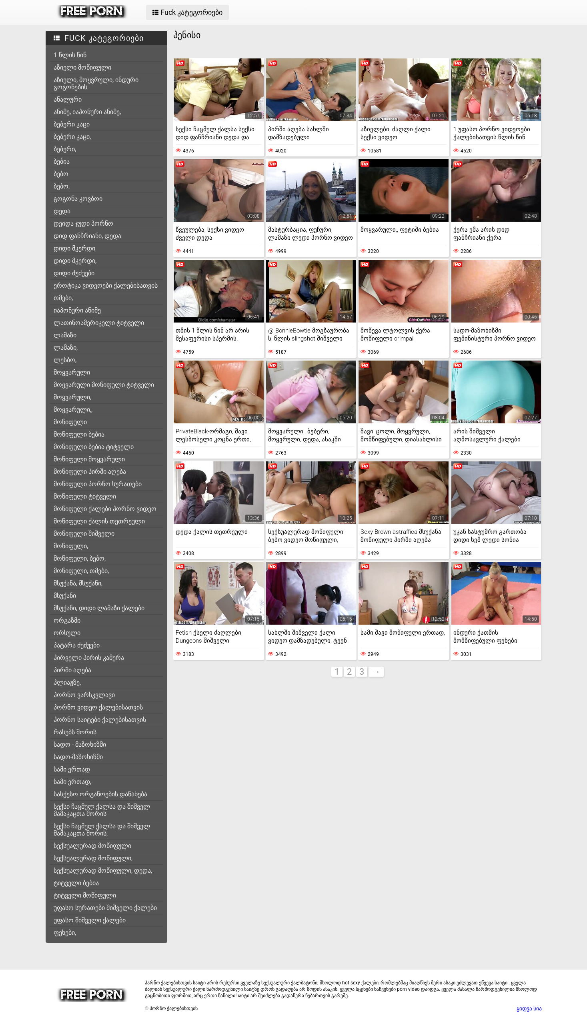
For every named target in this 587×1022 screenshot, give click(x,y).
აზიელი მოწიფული (82, 67)
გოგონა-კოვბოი (78, 198)
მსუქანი (65, 595)
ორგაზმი (67, 620)
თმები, (63, 298)
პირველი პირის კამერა (89, 657)
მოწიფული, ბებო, (80, 558)
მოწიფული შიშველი (84, 533)
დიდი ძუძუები (74, 273)
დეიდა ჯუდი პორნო (83, 223)
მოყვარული (72, 372)
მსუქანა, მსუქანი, (78, 583)
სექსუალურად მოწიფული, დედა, (103, 870)
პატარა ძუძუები (77, 645)
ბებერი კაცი (72, 124)
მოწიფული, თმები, (81, 571)
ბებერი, (65, 149)
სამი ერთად (72, 769)
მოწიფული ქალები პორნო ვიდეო (105, 509)
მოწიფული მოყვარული (89, 459)
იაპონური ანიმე (77, 310)
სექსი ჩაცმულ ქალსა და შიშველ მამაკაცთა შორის (102, 810)
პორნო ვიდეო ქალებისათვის (98, 707)
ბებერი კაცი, (72, 136)
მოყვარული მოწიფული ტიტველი (104, 385)
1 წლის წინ (70, 55)
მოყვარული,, (73, 409)
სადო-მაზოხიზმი (78, 757)
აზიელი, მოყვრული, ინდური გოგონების (96, 83)
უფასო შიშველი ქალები (90, 920)
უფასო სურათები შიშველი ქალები (105, 908)
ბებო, (62, 186)
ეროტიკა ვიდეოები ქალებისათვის (106, 285)
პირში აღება (72, 670)
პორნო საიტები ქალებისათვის (100, 719)
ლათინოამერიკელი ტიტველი (99, 323)
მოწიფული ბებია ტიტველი (94, 447)
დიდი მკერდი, (75, 261)
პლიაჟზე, (67, 682)
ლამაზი (65, 335)
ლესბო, (65, 360)
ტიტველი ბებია (76, 883)
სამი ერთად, (72, 782)
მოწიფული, (71, 546)
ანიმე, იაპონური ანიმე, (87, 112)
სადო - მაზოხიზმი (80, 744)
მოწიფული (70, 422)
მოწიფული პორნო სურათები (98, 484)
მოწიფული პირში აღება (90, 471)
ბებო (61, 174)
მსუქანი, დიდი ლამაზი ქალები (99, 608)
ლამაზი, (66, 347)
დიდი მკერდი (74, 248)
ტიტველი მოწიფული (85, 895)
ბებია (62, 161)
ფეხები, (65, 932)
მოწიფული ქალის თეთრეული (99, 521)
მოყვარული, (72, 397)
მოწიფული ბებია (79, 434)
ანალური (68, 99)
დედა (62, 211)
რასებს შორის (75, 732)
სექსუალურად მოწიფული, (93, 858)
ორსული (67, 633)
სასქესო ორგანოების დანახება (100, 794)
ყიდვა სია (529, 1008)
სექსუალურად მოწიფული (92, 846)
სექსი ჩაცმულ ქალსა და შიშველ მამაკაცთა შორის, (102, 829)
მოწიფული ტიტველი (85, 496)
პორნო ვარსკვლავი (84, 695)
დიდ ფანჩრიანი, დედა (87, 236)
